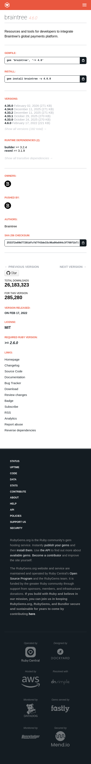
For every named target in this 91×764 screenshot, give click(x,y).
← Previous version (21, 266)
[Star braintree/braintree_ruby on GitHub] (11, 273)
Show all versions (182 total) (23, 129)
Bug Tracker (12, 383)
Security (16, 528)
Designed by (62, 643)
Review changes (15, 395)
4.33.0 (8, 119)
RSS (7, 412)
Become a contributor (46, 555)
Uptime (14, 467)
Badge (8, 400)
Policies (15, 515)
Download (11, 389)
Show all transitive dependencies (26, 158)
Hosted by (32, 671)
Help (13, 503)
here (32, 614)
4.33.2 (8, 112)
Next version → (73, 266)
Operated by (32, 644)
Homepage (11, 359)
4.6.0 (7, 123)
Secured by (62, 728)
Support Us (18, 522)
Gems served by (60, 699)
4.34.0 (8, 109)
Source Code (13, 371)
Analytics (10, 418)
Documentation (14, 377)
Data (13, 479)
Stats (14, 485)
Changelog (11, 365)
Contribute (18, 491)
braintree (15, 17)
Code (13, 473)
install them (24, 550)
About (14, 497)
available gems (20, 555)
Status (14, 461)
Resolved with (61, 671)
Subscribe (11, 406)
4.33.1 (8, 116)
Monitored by (31, 699)
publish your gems (56, 545)
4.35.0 (8, 105)
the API (45, 550)
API (12, 509)
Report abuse (13, 424)
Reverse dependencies (20, 430)
